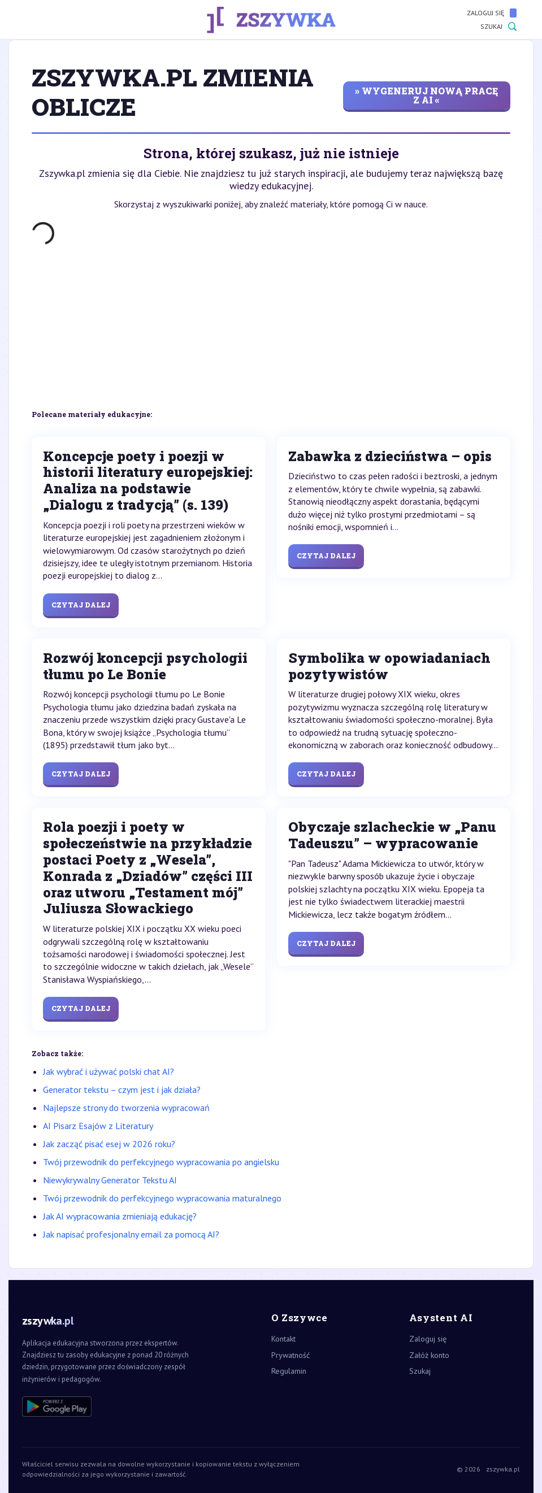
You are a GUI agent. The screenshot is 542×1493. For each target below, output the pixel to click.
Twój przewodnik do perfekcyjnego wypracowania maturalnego (162, 1198)
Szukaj (498, 26)
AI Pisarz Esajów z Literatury (98, 1125)
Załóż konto (429, 1355)
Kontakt (283, 1339)
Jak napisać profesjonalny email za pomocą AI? (131, 1234)
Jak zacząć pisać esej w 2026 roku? (109, 1143)
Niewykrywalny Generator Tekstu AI (110, 1180)
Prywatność (290, 1355)
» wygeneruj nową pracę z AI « (426, 95)
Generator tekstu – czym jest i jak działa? (122, 1089)
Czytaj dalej (80, 604)
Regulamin (288, 1371)
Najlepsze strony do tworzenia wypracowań (126, 1107)
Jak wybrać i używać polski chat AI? (108, 1071)
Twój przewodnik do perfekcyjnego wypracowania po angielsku (161, 1162)
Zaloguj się (492, 13)
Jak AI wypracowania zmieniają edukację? (120, 1216)
